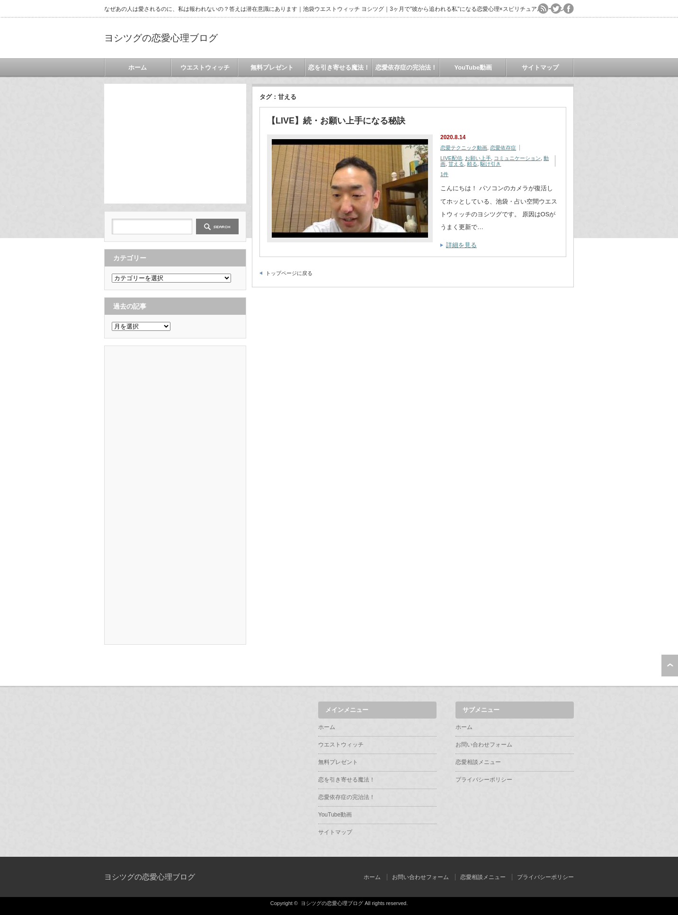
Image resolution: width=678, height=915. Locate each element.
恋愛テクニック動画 (463, 148)
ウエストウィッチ (205, 67)
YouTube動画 (473, 67)
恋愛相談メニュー (478, 762)
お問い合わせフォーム (483, 744)
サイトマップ (540, 67)
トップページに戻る (289, 273)
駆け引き (490, 164)
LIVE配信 (451, 158)
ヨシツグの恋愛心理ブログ (161, 38)
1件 (444, 174)
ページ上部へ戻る (669, 665)
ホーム (137, 67)
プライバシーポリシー (483, 779)
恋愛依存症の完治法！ (406, 67)
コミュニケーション (517, 158)
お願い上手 (478, 158)
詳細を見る (461, 245)
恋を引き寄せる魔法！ (339, 67)
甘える (456, 164)
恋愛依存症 (503, 148)
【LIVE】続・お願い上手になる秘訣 (336, 120)
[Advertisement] (175, 143)
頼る (472, 164)
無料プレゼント (272, 67)
